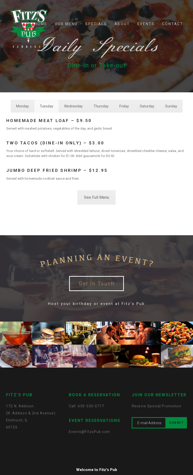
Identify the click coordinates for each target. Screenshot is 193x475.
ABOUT (122, 24)
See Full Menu (96, 197)
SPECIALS (96, 24)
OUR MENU (66, 24)
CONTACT (172, 24)
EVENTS (146, 24)
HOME (41, 24)
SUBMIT (176, 422)
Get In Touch (96, 284)
